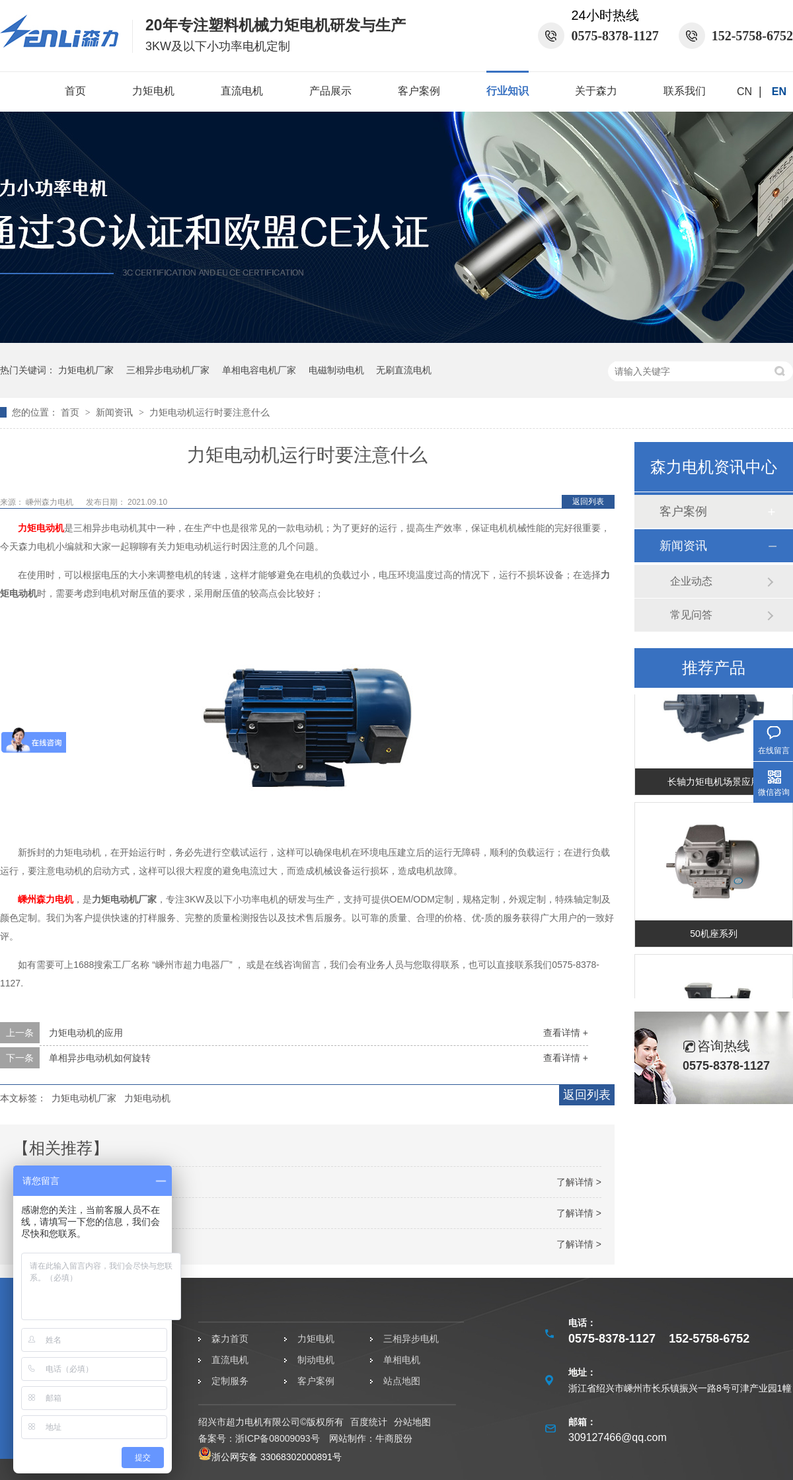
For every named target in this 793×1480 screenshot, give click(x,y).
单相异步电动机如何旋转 (100, 1058)
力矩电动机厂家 (84, 1098)
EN (779, 91)
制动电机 (315, 1359)
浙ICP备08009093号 (277, 1438)
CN (744, 91)
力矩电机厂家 (86, 370)
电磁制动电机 (336, 370)
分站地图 (412, 1422)
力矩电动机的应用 (86, 1032)
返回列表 (588, 501)
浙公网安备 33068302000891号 (270, 1457)
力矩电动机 (41, 528)
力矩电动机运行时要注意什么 (209, 412)
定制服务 (229, 1381)
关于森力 (596, 90)
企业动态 (691, 581)
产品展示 (330, 90)
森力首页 (229, 1338)
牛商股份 (393, 1438)
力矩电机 (153, 90)
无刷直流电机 (404, 370)
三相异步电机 (411, 1338)
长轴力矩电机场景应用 (713, 783)
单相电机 (401, 1359)
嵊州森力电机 (50, 502)
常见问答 (691, 614)
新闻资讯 (115, 412)
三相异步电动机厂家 (167, 370)
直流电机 (242, 90)
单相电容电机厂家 (259, 370)
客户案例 (419, 90)
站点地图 (401, 1381)
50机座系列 (713, 935)
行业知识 (507, 90)
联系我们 (684, 90)
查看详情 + (565, 1032)
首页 (75, 90)
